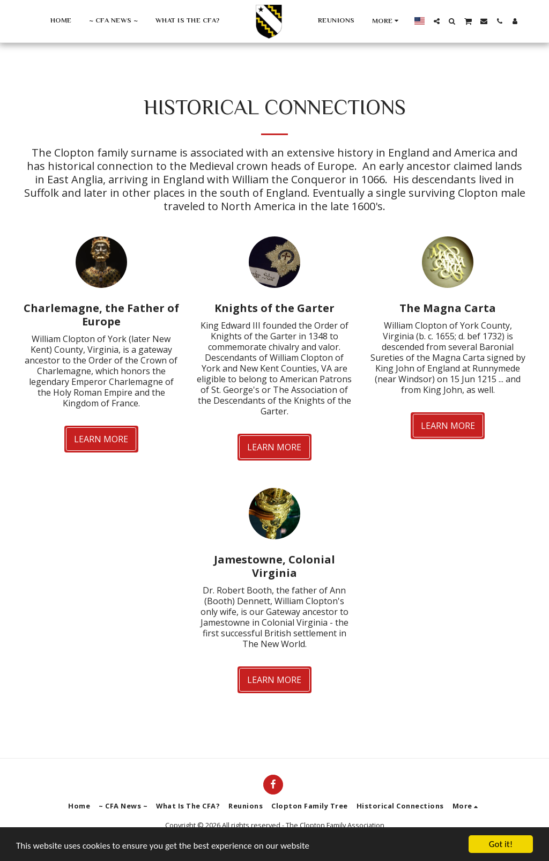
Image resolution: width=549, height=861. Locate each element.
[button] (436, 21)
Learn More (101, 439)
